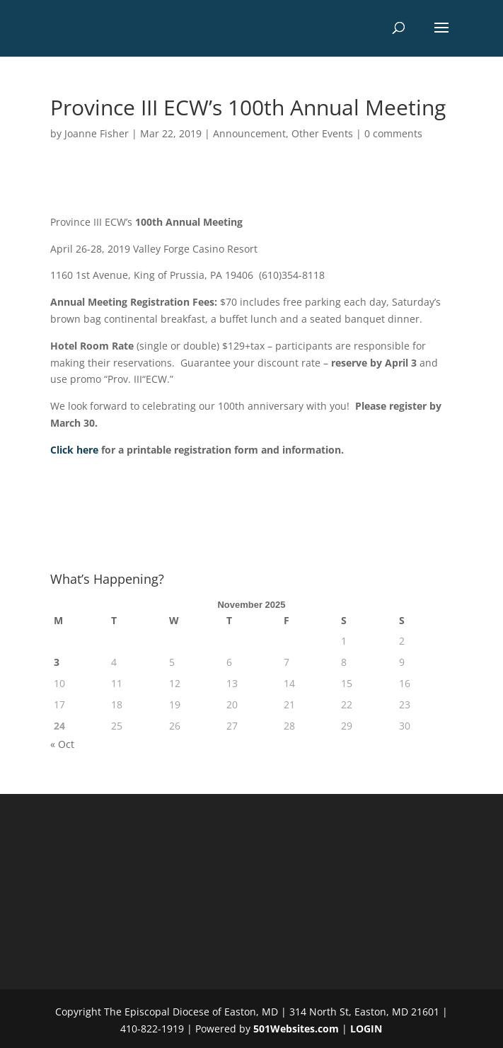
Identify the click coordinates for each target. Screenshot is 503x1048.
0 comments (393, 133)
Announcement (249, 133)
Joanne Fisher (96, 133)
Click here (74, 449)
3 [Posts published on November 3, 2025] (56, 662)
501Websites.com (296, 1028)
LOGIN (366, 1028)
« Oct (62, 744)
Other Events (322, 133)
